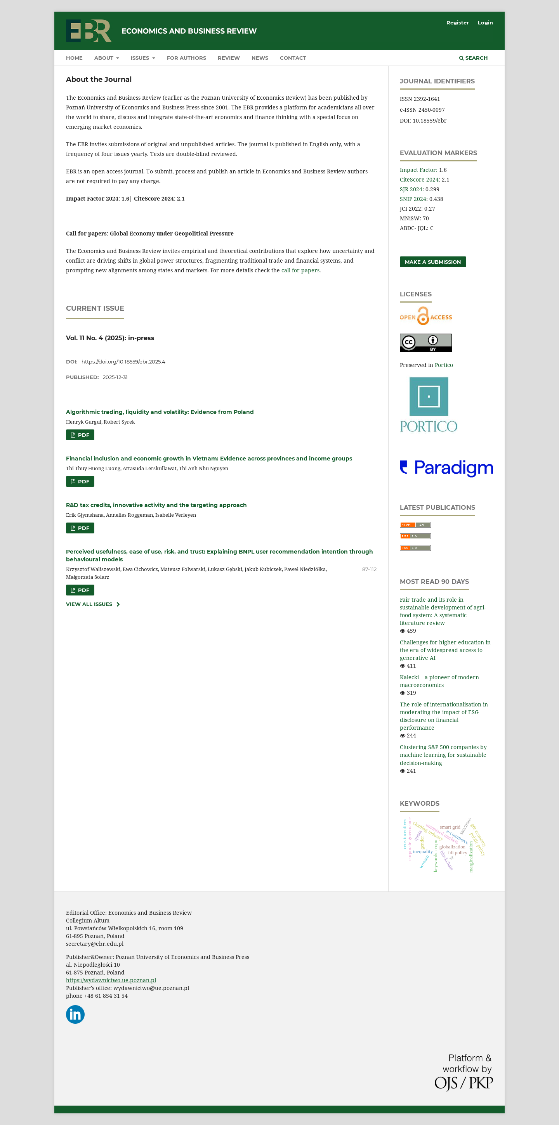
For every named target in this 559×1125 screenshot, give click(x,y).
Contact (293, 58)
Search (473, 58)
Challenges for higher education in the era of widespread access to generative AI (445, 650)
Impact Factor (418, 169)
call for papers (300, 270)
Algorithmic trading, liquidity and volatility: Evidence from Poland (160, 411)
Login (485, 22)
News (260, 58)
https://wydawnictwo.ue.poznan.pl (111, 980)
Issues (141, 58)
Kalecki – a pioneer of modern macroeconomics (439, 681)
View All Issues (89, 604)
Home (74, 58)
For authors (186, 58)
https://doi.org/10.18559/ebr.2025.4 (123, 361)
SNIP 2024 (413, 198)
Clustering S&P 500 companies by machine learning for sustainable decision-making (443, 754)
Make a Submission (433, 262)
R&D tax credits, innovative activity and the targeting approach (156, 505)
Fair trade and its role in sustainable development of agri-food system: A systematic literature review (443, 611)
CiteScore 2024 (419, 179)
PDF (82, 435)
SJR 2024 (411, 189)
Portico (444, 365)
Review (229, 58)
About (104, 58)
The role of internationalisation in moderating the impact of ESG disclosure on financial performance (444, 716)
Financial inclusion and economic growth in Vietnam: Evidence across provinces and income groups (209, 458)
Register (457, 22)
